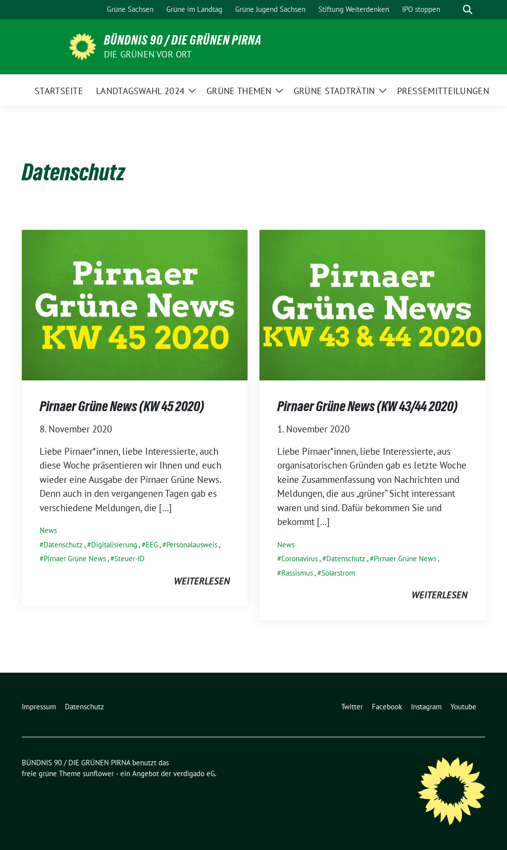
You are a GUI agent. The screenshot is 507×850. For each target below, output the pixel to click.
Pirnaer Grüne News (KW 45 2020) (122, 406)
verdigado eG (194, 773)
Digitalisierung (114, 544)
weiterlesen (202, 581)
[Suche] (453, 9)
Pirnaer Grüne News (75, 558)
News (48, 530)
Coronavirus (299, 558)
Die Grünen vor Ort (148, 54)
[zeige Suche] (467, 9)
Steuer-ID (129, 558)
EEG (152, 544)
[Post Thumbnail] (135, 304)
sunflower (98, 773)
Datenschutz (63, 544)
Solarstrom (338, 573)
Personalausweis (191, 544)
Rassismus (297, 573)
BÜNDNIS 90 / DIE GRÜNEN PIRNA (183, 40)
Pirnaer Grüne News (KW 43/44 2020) (367, 406)
